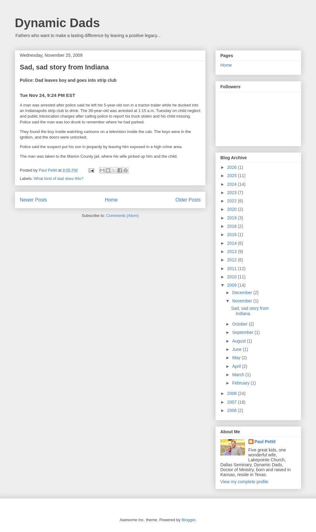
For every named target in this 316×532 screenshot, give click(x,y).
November (242, 300)
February (241, 382)
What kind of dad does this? (58, 178)
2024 (232, 184)
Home (111, 199)
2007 (232, 402)
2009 (232, 285)
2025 (232, 175)
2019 (232, 217)
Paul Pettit (265, 441)
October (240, 324)
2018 (232, 226)
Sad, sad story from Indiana (64, 67)
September (243, 332)
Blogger (188, 519)
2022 (232, 200)
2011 (232, 268)
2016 (232, 234)
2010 (232, 276)
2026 (232, 167)
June (237, 349)
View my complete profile (244, 481)
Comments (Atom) (122, 215)
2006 (232, 410)
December (242, 292)
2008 (232, 393)
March (238, 374)
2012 (232, 259)
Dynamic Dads (57, 23)
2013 (232, 251)
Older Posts (188, 199)
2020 (232, 209)
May (236, 357)
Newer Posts (33, 199)
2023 (232, 192)
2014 (232, 243)
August (239, 341)
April (237, 366)
